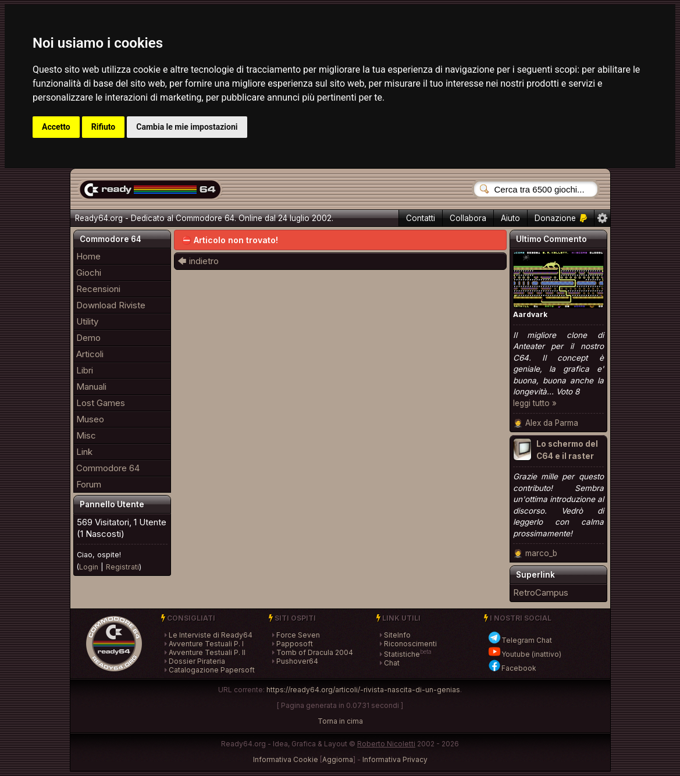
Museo (90, 419)
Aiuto (510, 218)
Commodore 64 (108, 468)
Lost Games (100, 402)
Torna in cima (340, 721)
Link (84, 451)
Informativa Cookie (285, 759)
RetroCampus (540, 592)
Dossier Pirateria (197, 661)
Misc (86, 435)
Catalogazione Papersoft (212, 669)
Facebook (511, 668)
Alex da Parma (551, 423)
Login (88, 567)
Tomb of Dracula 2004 (314, 652)
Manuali (91, 386)
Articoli (90, 353)
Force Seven (298, 635)
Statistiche (402, 654)
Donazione (561, 218)
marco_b (541, 553)
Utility (87, 321)
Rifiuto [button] (103, 126)
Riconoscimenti (410, 643)
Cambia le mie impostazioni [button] (186, 126)
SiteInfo (397, 635)
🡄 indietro (198, 260)
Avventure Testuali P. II (207, 652)
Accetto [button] (56, 126)
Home (88, 256)
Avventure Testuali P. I (206, 643)
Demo (88, 337)
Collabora (468, 218)
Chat (392, 662)
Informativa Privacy (395, 759)
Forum (88, 484)
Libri (84, 370)
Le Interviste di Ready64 (210, 635)
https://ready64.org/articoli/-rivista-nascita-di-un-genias (363, 689)
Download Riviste (110, 305)
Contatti (420, 218)
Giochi (88, 272)
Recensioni (98, 288)
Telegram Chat (519, 640)
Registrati (122, 567)
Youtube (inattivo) (524, 654)
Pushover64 (297, 661)
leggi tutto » (535, 403)
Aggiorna (337, 759)
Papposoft (294, 643)
